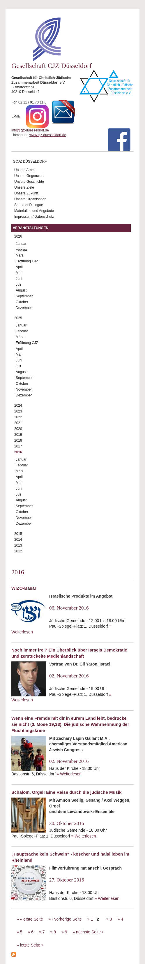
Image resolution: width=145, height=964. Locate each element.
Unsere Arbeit (25, 170)
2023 (18, 411)
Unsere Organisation (30, 199)
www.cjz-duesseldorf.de (47, 135)
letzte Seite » (32, 945)
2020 (18, 429)
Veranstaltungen (30, 228)
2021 (18, 423)
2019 (18, 435)
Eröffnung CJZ (27, 261)
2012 (18, 551)
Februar (22, 249)
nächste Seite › (89, 932)
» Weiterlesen (69, 774)
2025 (18, 318)
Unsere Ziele (24, 187)
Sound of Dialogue (28, 205)
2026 (18, 236)
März (20, 255)
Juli (18, 284)
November (24, 389)
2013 (18, 545)
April (19, 267)
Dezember (24, 308)
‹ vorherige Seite (67, 919)
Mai (18, 273)
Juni (19, 279)
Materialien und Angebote (34, 211)
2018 (18, 440)
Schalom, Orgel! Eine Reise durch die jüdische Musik (66, 792)
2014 (18, 540)
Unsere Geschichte (29, 182)
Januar (21, 244)
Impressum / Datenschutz (34, 217)
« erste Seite (31, 919)
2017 (18, 446)
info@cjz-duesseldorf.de (30, 130)
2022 (18, 417)
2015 (18, 534)
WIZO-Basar (23, 588)
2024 (18, 405)
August (21, 290)
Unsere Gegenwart (29, 176)
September (24, 296)
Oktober (22, 302)
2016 (18, 452)
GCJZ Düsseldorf (30, 161)
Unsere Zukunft (26, 193)
